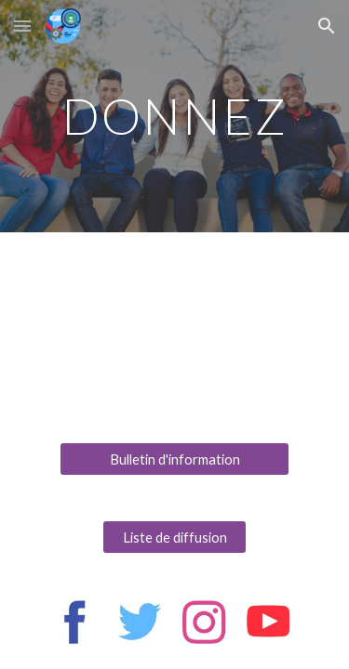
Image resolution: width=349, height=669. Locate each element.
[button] (22, 25)
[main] (175, 116)
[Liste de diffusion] (174, 537)
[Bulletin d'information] (174, 459)
